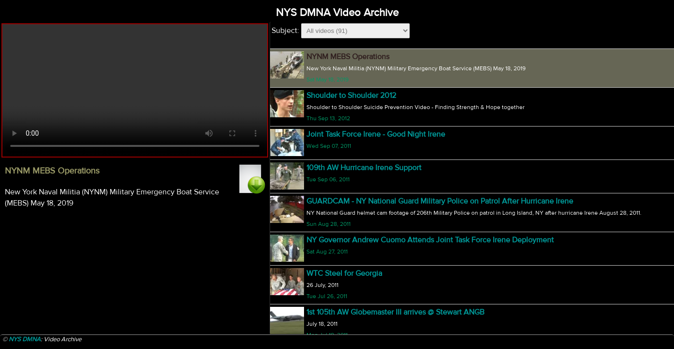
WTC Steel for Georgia (344, 273)
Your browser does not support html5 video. (134, 90)
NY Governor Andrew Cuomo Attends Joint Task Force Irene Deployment (430, 240)
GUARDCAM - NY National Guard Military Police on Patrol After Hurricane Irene (439, 201)
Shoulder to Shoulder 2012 (351, 95)
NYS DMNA (25, 339)
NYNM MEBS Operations (347, 57)
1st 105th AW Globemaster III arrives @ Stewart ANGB (395, 312)
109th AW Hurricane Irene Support (363, 168)
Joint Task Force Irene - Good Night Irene (375, 134)
